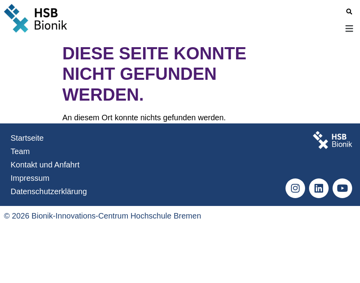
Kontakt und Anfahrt (45, 164)
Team (20, 151)
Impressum (30, 178)
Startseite (27, 138)
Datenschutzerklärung (49, 191)
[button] (216, 29)
